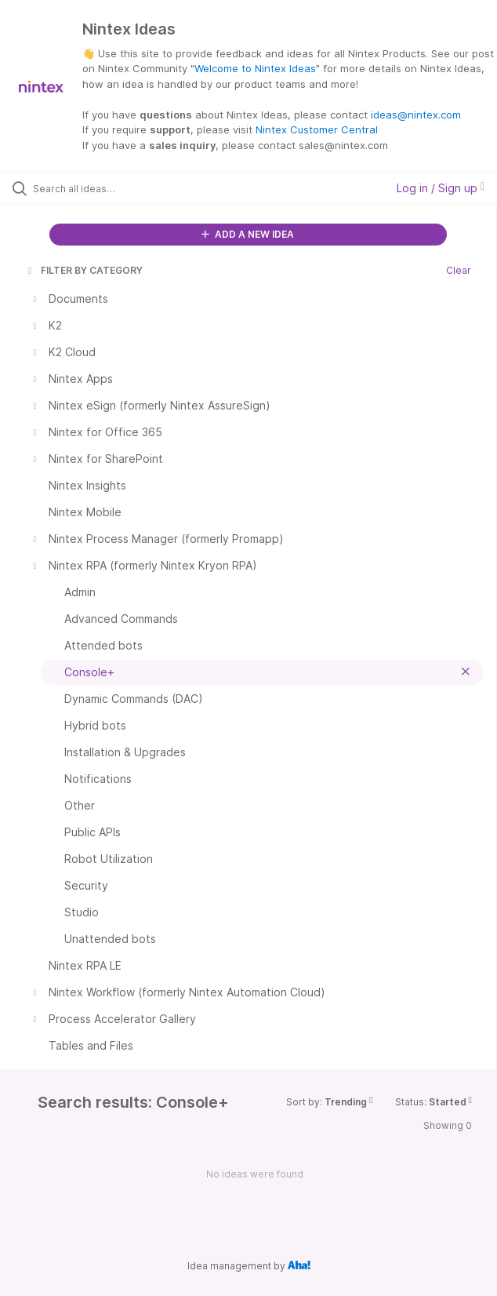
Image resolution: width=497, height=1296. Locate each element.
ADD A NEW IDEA (247, 234)
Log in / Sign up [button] (440, 188)
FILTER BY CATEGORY (84, 270)
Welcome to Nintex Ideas (255, 68)
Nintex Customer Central (317, 129)
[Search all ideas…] (122, 188)
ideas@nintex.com (416, 114)
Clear (458, 270)
